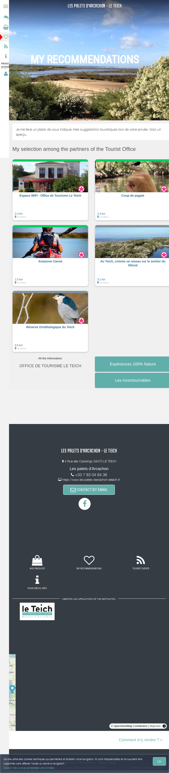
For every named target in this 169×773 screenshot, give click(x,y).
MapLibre (155, 726)
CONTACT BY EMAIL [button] (90, 489)
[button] (53, 192)
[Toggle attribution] (164, 726)
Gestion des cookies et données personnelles (29, 767)
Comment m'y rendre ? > (140, 740)
